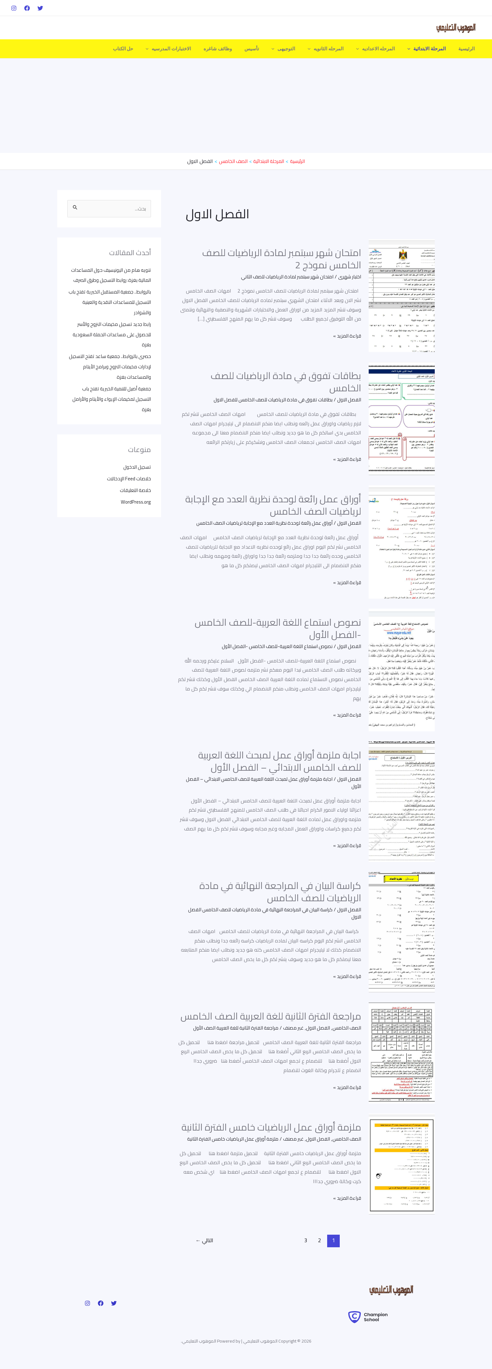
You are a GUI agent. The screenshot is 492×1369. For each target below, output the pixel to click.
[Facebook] (27, 8)
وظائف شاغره (238, 48)
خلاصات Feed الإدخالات (127, 474)
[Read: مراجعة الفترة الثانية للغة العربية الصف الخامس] (402, 1052)
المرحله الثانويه (337, 48)
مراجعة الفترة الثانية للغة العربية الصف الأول (228, 1027)
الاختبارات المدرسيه (192, 48)
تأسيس (269, 48)
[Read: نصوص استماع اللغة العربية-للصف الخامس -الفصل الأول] (402, 669)
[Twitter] (40, 8)
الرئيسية (468, 48)
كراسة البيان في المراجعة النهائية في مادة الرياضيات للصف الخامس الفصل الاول (276, 912)
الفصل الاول (348, 399)
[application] (415, 48)
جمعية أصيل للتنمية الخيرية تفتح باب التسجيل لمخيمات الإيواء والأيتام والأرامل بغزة (114, 396)
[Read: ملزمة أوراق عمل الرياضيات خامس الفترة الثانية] (402, 1166)
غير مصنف (289, 1027)
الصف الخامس (346, 1027)
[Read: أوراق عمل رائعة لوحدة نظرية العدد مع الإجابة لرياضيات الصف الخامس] (402, 541)
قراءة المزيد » (346, 335)
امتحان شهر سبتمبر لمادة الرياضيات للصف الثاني (283, 276)
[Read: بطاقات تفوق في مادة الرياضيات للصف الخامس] (402, 418)
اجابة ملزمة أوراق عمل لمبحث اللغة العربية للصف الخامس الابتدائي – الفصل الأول (279, 761)
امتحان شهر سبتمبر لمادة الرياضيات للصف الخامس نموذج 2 (281, 258)
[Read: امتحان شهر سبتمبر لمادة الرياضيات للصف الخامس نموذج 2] (402, 294)
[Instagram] (14, 8)
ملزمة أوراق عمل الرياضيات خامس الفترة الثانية (271, 1126)
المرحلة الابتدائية (431, 48)
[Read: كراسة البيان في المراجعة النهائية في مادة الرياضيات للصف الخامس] (402, 931)
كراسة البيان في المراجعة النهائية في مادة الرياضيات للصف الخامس (280, 891)
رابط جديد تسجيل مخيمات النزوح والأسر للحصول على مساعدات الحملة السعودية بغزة (109, 333)
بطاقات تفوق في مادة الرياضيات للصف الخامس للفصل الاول (267, 399)
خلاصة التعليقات (134, 486)
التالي (204, 1247)
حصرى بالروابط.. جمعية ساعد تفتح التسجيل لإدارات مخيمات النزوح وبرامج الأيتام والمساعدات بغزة (113, 364)
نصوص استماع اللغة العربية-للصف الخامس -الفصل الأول (278, 628)
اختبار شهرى (349, 276)
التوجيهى (297, 48)
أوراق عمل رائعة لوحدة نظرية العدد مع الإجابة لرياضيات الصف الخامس (273, 505)
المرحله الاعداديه (383, 48)
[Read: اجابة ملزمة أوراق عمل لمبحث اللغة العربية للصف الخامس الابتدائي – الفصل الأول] (402, 800)
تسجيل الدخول (136, 463)
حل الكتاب (150, 48)
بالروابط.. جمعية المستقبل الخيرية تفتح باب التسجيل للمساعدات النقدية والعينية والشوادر (110, 301)
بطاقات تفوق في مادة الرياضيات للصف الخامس (285, 382)
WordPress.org (135, 497)
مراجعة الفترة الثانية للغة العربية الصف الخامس (271, 1016)
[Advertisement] (246, 106)
